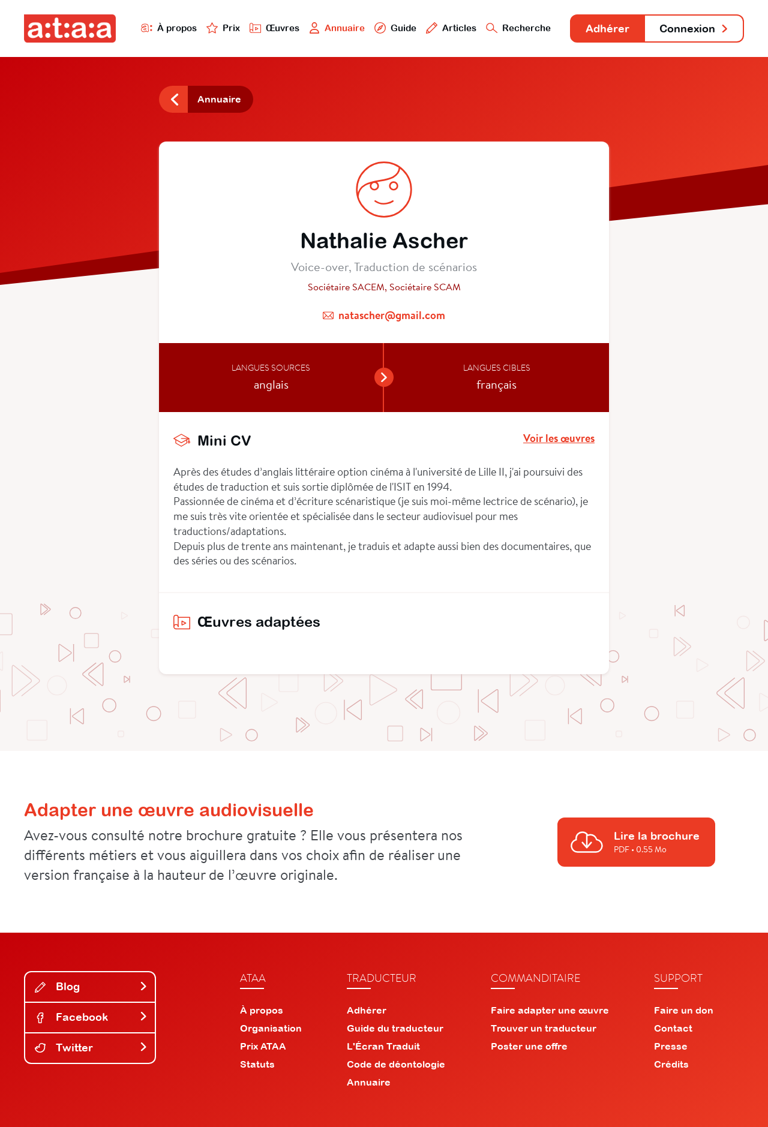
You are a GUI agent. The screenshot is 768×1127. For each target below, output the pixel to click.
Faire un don (683, 1010)
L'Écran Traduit (383, 1046)
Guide (395, 28)
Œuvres (274, 28)
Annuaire (337, 28)
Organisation (271, 1028)
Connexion (694, 28)
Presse (671, 1046)
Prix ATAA (263, 1046)
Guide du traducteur (395, 1028)
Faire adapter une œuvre (550, 1010)
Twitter (91, 1047)
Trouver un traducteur (543, 1028)
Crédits (671, 1064)
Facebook (91, 1017)
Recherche (518, 28)
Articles (451, 28)
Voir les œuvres (559, 438)
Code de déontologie (396, 1064)
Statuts (257, 1064)
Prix (223, 28)
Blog (91, 986)
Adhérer (607, 28)
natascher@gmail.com (391, 315)
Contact (673, 1028)
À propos (169, 28)
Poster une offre (529, 1046)
